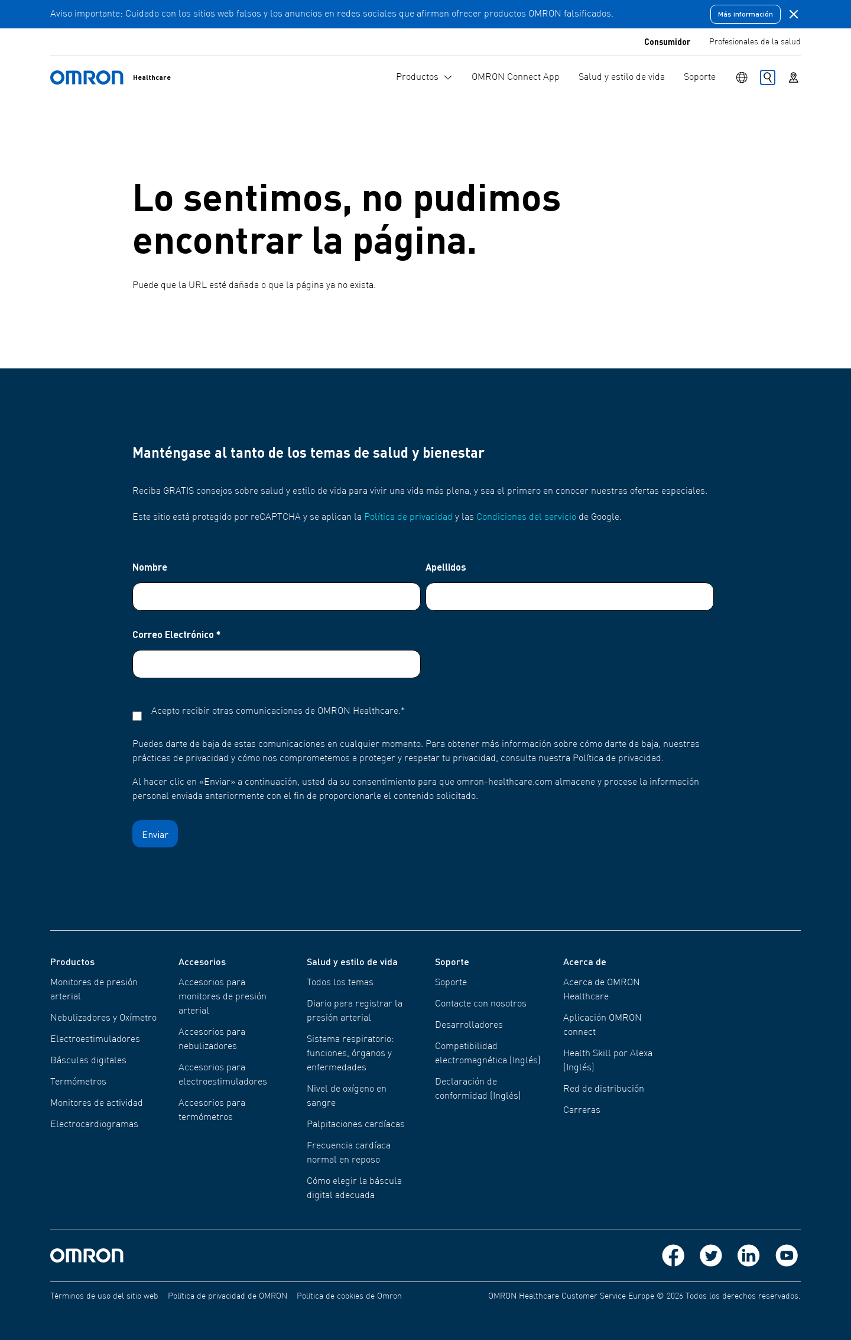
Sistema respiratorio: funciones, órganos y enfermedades (350, 1054)
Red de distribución (603, 1089)
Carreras (581, 1110)
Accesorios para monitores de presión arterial (222, 997)
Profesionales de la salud (755, 42)
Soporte (451, 983)
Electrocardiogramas (94, 1124)
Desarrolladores (469, 1025)
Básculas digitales (88, 1061)
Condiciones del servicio (526, 517)
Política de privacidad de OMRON (227, 1296)
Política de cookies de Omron (349, 1296)
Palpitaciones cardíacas (356, 1124)
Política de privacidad (408, 517)
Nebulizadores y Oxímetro (103, 1018)
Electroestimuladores (95, 1039)
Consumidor (667, 41)
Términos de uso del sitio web (104, 1296)
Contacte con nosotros (481, 1004)
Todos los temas (340, 983)
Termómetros (78, 1082)
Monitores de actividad (96, 1103)
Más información (745, 13)
